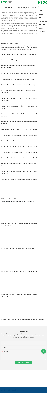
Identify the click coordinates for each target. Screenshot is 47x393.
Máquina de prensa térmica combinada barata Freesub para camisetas (23, 146)
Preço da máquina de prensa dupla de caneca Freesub (17, 79)
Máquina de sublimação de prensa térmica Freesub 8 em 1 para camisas (23, 158)
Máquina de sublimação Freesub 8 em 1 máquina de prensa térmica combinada (22, 172)
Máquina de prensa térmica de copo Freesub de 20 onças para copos (22, 85)
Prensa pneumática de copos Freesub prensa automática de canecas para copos (22, 91)
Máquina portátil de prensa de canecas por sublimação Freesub (20, 54)
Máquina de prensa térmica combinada (11, 201)
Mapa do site (20, 390)
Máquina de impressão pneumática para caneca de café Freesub (21, 73)
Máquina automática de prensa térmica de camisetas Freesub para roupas (21, 107)
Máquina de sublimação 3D (28, 201)
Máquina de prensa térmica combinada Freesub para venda (19, 141)
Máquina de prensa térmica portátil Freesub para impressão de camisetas (20, 123)
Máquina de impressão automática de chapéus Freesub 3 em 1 (20, 248)
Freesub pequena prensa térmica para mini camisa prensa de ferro (21, 129)
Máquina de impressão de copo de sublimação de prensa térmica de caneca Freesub (22, 67)
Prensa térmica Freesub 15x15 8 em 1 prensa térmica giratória (20, 152)
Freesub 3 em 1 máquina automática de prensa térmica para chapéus (22, 179)
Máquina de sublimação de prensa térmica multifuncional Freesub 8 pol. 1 (23, 165)
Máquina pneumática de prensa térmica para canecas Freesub (20, 60)
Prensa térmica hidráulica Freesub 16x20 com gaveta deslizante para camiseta (22, 115)
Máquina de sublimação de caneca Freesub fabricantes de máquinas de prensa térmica (23, 99)
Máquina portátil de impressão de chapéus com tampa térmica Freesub (23, 271)
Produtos (39, 201)
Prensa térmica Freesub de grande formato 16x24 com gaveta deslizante (23, 135)
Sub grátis (13, 390)
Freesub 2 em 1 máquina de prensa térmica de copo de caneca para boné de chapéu (22, 224)
